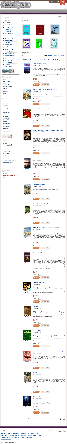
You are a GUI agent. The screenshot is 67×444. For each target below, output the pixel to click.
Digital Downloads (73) (9, 35)
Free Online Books (15, 437)
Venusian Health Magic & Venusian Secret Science (43, 108)
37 (49, 59)
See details (27, 73)
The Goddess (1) (7, 60)
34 (44, 59)
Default (62, 55)
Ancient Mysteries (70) (8, 24)
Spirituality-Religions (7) (9, 55)
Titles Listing (23, 435)
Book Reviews (39, 433)
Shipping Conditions (14, 435)
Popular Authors (8, 51)
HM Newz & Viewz (7, 119)
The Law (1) (6, 64)
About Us (10, 433)
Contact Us (17, 11)
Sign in (52, 1)
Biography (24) (8, 29)
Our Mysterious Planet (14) (9, 49)
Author (4, 93)
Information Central (42, 11)
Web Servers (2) (8, 66)
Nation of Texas (6, 126)
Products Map (6, 108)
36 (48, 59)
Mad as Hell (5, 121)
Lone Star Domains (7, 130)
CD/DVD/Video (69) (9, 31)
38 (51, 59)
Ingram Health (6, 84)
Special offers (5, 105)
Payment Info (16, 433)
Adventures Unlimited (7, 86)
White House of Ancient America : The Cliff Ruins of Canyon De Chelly (48, 351)
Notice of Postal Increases (26, 437)
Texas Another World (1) (9, 58)
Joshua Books (5, 83)
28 (33, 59)
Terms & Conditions (5, 437)
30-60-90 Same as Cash (6, 439)
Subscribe (9, 166)
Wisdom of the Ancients (38, 396)
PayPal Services (31, 433)
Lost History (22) (7, 44)
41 (57, 59)
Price (59, 55)
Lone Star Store (6, 128)
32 (40, 59)
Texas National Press (7, 95)
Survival (5, 57)
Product (55, 55)
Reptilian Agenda (6, 118)
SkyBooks (5, 88)
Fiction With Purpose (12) (10, 36)
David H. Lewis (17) (8, 33)
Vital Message (36, 158)
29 (35, 59)
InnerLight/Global (6, 81)
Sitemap (4, 107)
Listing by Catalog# (32, 435)
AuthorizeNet (23, 433)
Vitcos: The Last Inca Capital (39, 184)
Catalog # (50, 55)
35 (46, 59)
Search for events (6, 103)
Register (57, 1)
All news (4, 166)
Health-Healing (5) (8, 38)
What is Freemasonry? (38, 330)
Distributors (5, 89)
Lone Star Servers (6, 131)
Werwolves (35, 306)
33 (42, 59)
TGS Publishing (6, 79)
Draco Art (5, 124)
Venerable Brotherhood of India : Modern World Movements (45, 89)
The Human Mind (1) (8, 62)
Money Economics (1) (8, 46)
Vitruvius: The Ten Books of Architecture (41, 203)
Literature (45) (8, 42)
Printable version (60, 16)
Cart (9, 11)
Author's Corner (4, 435)
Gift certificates (6, 102)
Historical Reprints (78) (9, 40)
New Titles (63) (8, 20)
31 (39, 59)
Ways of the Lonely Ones (38, 252)
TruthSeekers (5, 91)
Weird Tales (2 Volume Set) (38, 282)
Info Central (5, 116)
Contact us (3, 433)
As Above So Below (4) (8, 26)
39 (53, 59)
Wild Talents (35, 372)
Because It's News (6, 123)
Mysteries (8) (6, 48)
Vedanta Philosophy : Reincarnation (40, 63)
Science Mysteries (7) (8, 53)
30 (37, 59)
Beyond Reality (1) (8, 27)
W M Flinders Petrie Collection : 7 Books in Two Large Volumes (46, 227)
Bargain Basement (6, 112)
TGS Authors (6, 22)
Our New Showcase (29, 11)
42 (59, 59)
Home (3, 11)
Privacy (39, 435)
